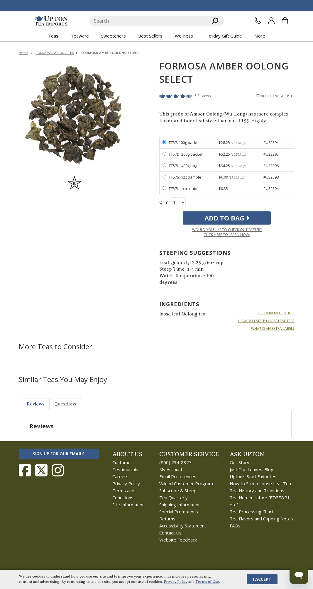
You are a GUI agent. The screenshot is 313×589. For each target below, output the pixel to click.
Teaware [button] (80, 36)
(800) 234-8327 (175, 462)
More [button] (259, 36)
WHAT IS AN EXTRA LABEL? (272, 328)
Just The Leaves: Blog (251, 469)
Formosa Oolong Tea (55, 52)
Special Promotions (178, 512)
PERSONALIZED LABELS (275, 313)
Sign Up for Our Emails (58, 453)
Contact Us (170, 533)
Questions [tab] (65, 404)
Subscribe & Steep (178, 490)
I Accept (262, 579)
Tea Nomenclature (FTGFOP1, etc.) (260, 501)
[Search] (147, 21)
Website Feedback (178, 540)
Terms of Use (207, 582)
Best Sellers (150, 36)
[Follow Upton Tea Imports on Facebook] (25, 470)
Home (23, 52)
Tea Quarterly (173, 497)
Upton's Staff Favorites (253, 476)
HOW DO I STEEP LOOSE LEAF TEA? (266, 321)
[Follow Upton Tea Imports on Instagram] (58, 470)
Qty (163, 202)
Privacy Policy (126, 483)
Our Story (239, 462)
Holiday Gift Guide (223, 36)
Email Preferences (177, 476)
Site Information (128, 504)
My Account (170, 469)
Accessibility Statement (182, 526)
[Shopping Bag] (285, 20)
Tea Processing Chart (251, 512)
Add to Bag (226, 217)
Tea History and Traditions (257, 490)
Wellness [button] (184, 36)
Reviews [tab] (35, 404)
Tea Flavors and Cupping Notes (261, 519)
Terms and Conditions (123, 494)
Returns (167, 519)
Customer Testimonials (125, 465)
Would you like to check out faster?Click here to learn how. (227, 232)
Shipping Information (180, 504)
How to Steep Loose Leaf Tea (260, 483)
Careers (120, 476)
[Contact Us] (258, 20)
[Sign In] (271, 20)
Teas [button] (53, 36)
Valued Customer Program (186, 483)
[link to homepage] (51, 20)
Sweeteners (113, 36)
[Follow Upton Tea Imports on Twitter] (41, 470)
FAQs (235, 526)
